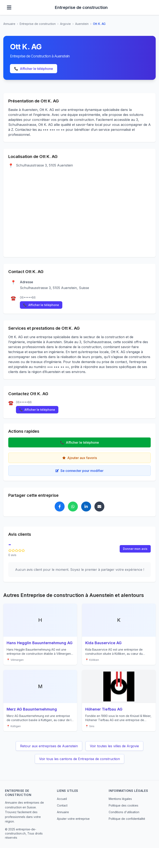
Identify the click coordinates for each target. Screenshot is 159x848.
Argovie (65, 24)
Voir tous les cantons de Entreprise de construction (79, 759)
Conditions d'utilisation (124, 812)
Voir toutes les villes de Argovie (114, 746)
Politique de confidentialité (127, 818)
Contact (62, 805)
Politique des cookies (123, 805)
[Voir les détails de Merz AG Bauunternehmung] (40, 700)
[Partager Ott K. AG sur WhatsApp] (73, 506)
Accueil (62, 799)
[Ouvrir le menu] (9, 7)
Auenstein (82, 24)
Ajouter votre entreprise (73, 818)
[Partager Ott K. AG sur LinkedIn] (86, 506)
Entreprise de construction (38, 24)
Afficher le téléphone (33, 68)
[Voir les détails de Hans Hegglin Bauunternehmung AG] (40, 634)
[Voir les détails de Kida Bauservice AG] (119, 634)
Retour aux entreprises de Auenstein (49, 746)
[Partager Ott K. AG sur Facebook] (60, 506)
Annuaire (9, 24)
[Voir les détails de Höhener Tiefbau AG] (119, 700)
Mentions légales (120, 799)
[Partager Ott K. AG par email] (99, 506)
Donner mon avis (135, 548)
